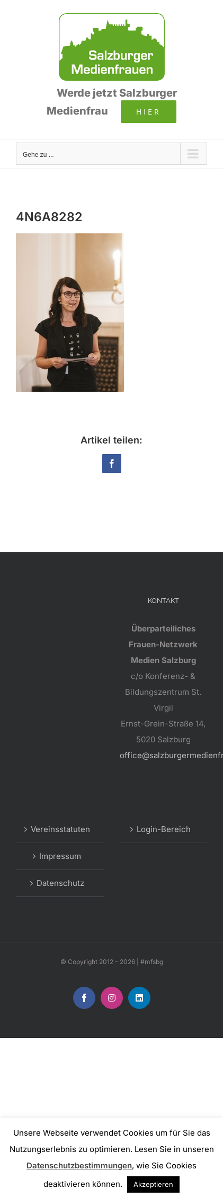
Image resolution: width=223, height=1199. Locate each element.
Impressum (60, 856)
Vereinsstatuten (60, 829)
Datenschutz (60, 883)
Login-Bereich (164, 829)
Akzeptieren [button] (153, 1184)
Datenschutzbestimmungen (79, 1165)
